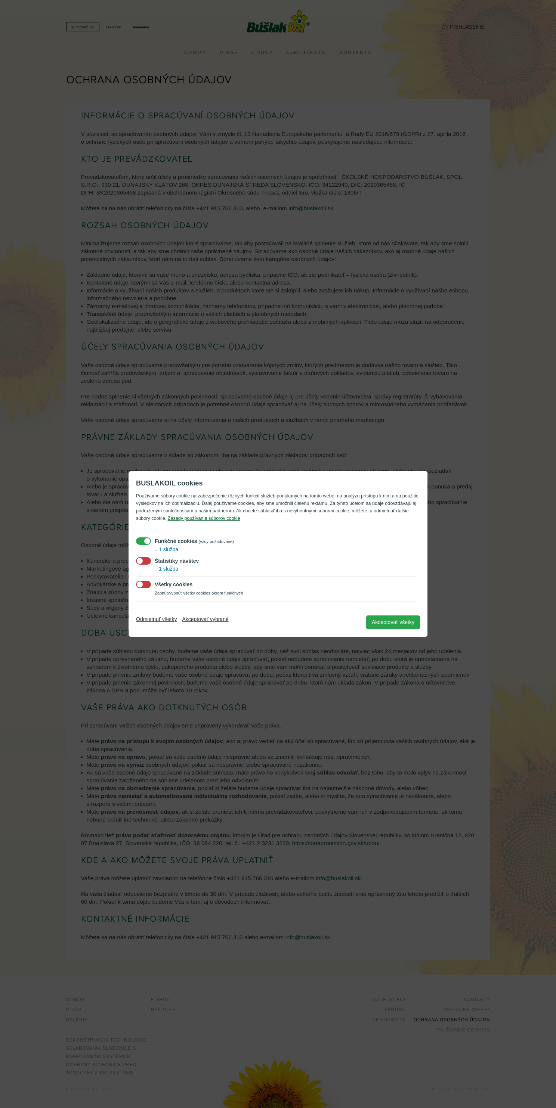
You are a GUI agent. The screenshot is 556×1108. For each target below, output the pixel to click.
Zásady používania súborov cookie (204, 518)
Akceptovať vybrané (205, 619)
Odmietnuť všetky (156, 619)
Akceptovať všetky (393, 622)
